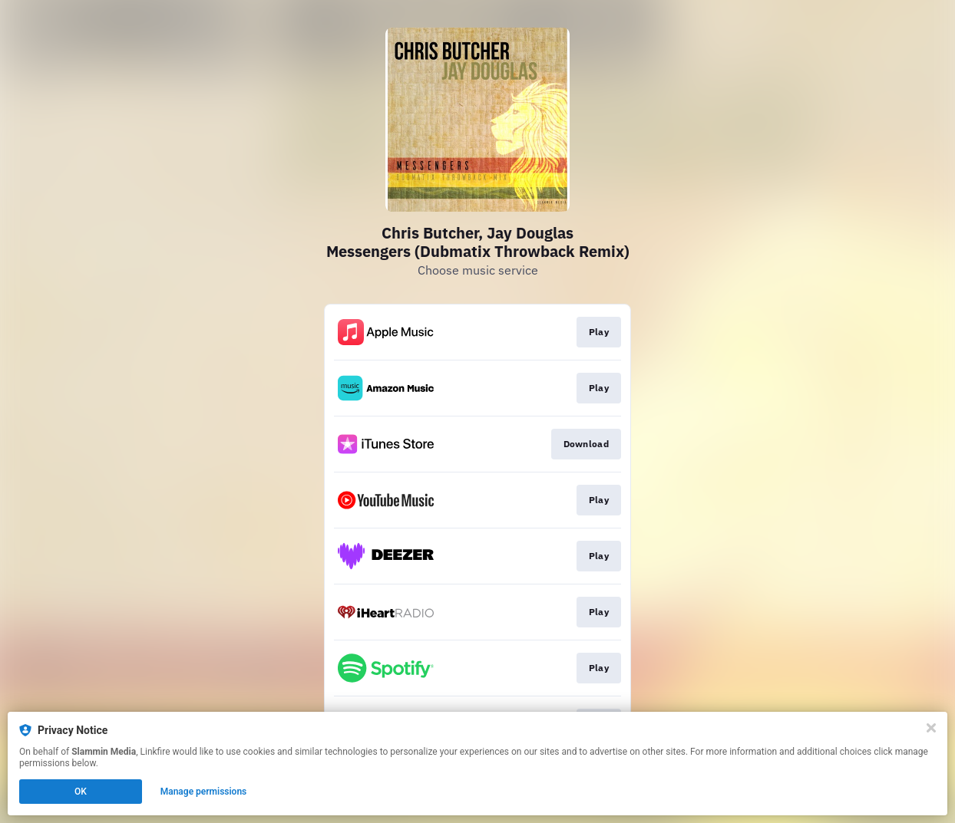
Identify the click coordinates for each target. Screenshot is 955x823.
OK (80, 791)
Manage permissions (203, 791)
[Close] (931, 728)
